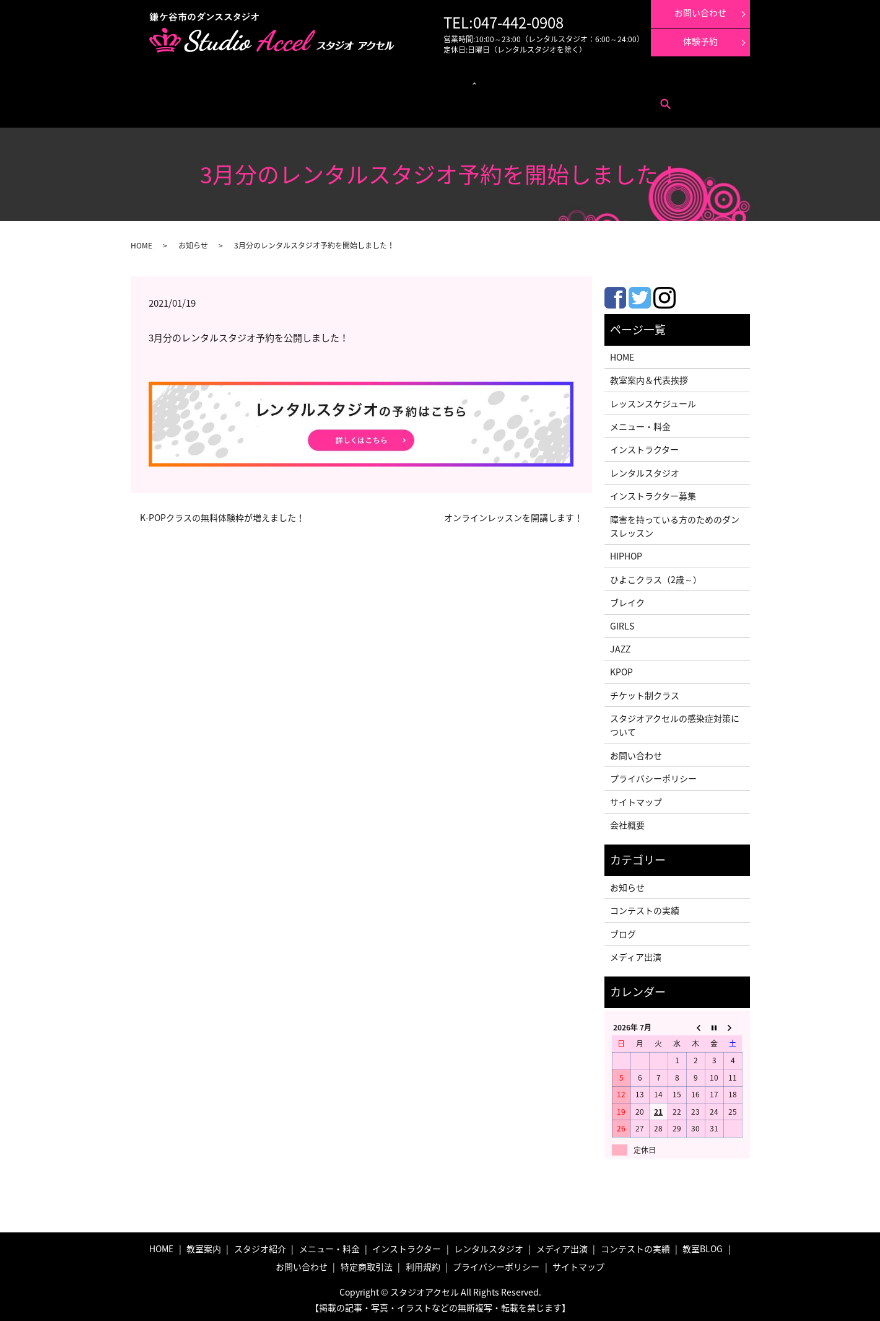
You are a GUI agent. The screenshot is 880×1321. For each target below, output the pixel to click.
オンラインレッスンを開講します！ (513, 514)
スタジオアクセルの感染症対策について (674, 721)
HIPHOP (626, 552)
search (303, 99)
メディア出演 (522, 81)
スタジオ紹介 (260, 1245)
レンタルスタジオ (406, 81)
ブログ (623, 930)
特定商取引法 (232, 99)
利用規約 (273, 99)
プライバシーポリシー (653, 774)
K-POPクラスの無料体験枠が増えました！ (222, 514)
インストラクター (467, 81)
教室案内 (178, 81)
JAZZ (620, 645)
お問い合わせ (185, 99)
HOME (141, 241)
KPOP (621, 668)
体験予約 (700, 41)
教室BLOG (702, 1245)
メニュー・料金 (222, 81)
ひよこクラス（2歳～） (656, 575)
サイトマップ (636, 798)
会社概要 (627, 821)
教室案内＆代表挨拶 (649, 376)
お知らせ (193, 241)
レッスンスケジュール (287, 81)
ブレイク (627, 598)
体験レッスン (630, 81)
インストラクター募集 (692, 81)
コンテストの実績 (576, 81)
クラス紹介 (345, 81)
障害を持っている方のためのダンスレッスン (674, 522)
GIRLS (622, 622)
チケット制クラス (644, 691)
